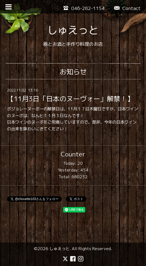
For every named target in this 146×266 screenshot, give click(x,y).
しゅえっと (73, 30)
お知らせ (73, 71)
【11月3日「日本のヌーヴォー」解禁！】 (70, 98)
